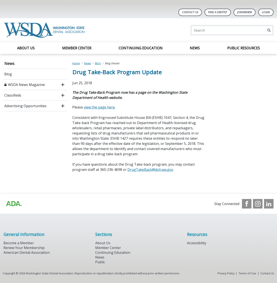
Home (76, 63)
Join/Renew (244, 12)
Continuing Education (141, 48)
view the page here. (99, 107)
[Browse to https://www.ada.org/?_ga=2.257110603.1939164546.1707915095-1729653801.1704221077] (13, 203)
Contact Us (190, 12)
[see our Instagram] (258, 204)
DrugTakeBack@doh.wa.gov (150, 169)
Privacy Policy (225, 273)
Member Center (76, 48)
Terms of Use (247, 273)
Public (100, 262)
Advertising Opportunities (25, 105)
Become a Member (18, 243)
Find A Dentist (217, 12)
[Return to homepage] (44, 30)
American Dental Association (26, 252)
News (195, 48)
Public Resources (243, 48)
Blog (8, 74)
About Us (26, 48)
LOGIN (266, 12)
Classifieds (12, 95)
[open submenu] (62, 84)
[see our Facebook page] (246, 204)
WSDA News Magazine (26, 84)
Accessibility (196, 243)
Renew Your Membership (24, 247)
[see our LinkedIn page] (269, 204)
